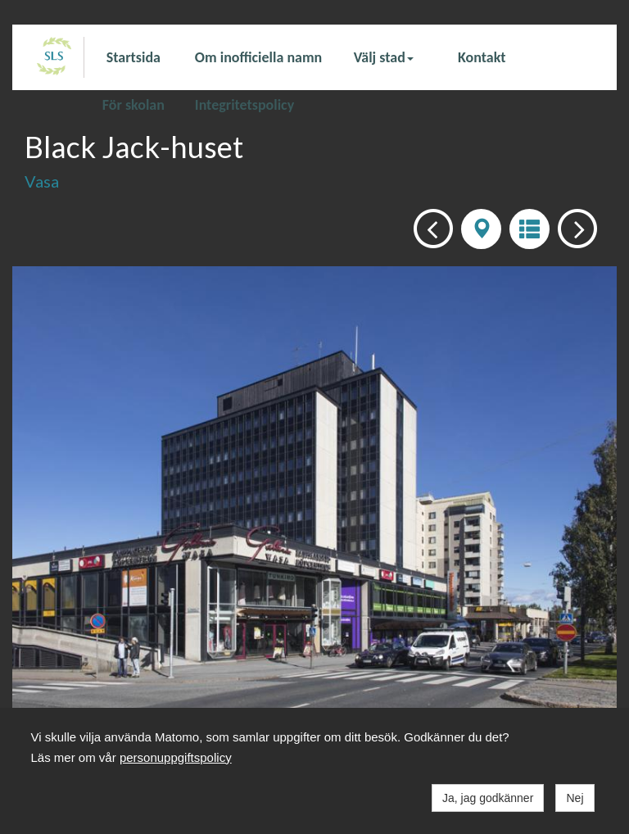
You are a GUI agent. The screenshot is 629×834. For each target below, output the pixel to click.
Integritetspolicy (244, 104)
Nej (574, 798)
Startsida (133, 57)
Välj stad (384, 57)
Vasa (42, 181)
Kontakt (481, 57)
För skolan (133, 104)
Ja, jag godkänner (487, 798)
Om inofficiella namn (258, 57)
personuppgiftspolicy (176, 757)
